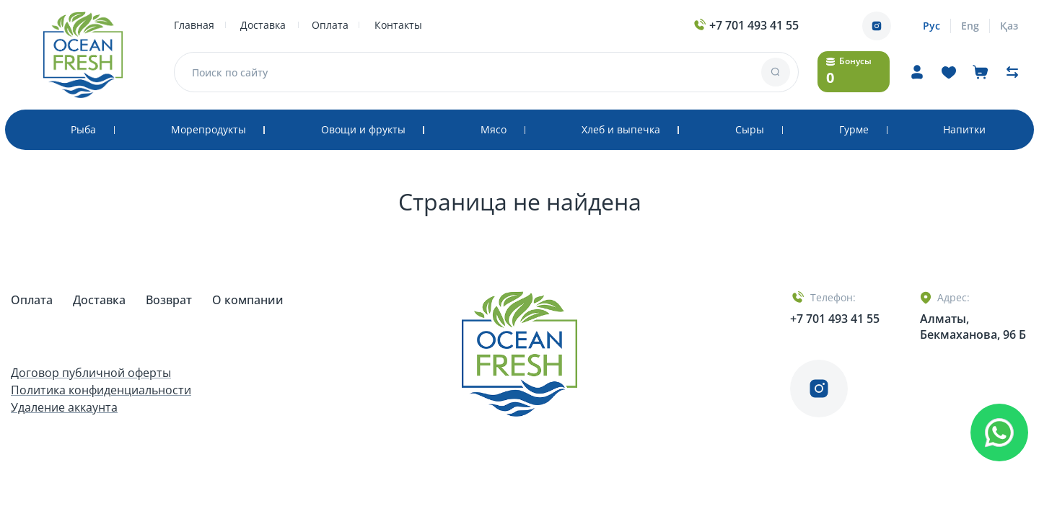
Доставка (263, 25)
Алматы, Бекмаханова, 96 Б (973, 326)
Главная (194, 25)
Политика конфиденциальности (101, 390)
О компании (248, 300)
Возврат (170, 300)
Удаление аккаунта (64, 407)
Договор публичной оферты (91, 373)
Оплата (330, 25)
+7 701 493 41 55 (745, 25)
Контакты (398, 25)
